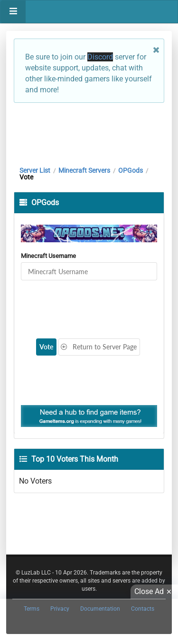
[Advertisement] (89, 131)
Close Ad (154, 591)
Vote (46, 347)
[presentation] (88, 303)
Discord (100, 56)
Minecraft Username (48, 255)
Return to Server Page (98, 347)
